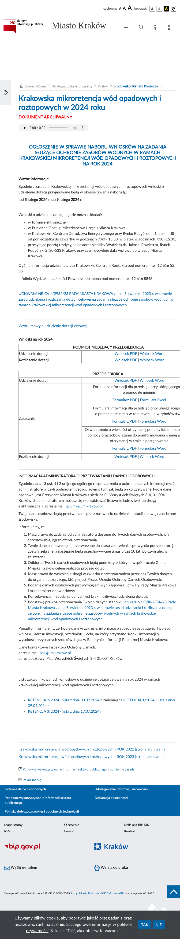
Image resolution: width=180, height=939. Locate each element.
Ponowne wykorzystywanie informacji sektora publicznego (38, 800)
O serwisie (71, 825)
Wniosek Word (152, 354)
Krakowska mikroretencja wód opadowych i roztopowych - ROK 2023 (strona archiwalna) (92, 757)
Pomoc (69, 831)
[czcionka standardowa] (120, 8)
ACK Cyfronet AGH (112, 893)
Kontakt (129, 831)
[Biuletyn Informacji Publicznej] (45, 849)
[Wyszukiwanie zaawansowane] (141, 27)
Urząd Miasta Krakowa (85, 893)
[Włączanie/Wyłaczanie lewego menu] (5, 92)
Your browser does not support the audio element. (54, 127)
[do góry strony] (173, 891)
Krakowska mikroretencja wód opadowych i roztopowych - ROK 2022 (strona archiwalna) (92, 749)
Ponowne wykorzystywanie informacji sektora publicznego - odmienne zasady (79, 769)
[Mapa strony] (156, 28)
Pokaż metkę (32, 780)
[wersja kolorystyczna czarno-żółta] (166, 9)
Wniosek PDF (126, 354)
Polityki (103, 86)
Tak (144, 925)
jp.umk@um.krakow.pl (84, 506)
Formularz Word (153, 421)
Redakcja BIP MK (136, 825)
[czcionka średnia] (124, 8)
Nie (159, 925)
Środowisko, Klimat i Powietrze (136, 86)
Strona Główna (36, 86)
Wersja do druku (111, 868)
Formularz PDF (124, 400)
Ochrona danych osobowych (25, 789)
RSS (7, 831)
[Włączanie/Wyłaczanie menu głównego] (126, 28)
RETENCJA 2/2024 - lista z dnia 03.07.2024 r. (65, 700)
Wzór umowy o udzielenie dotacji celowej (53, 326)
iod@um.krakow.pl (55, 653)
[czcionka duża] (130, 8)
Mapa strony (13, 825)
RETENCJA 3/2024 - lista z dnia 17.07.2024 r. (65, 711)
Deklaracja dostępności (111, 798)
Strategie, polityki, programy (72, 86)
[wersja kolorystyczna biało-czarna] (159, 9)
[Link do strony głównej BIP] (60, 26)
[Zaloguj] (170, 28)
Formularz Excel (153, 400)
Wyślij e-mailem (20, 868)
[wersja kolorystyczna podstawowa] (152, 9)
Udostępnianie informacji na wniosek (121, 789)
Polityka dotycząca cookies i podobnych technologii (42, 811)
